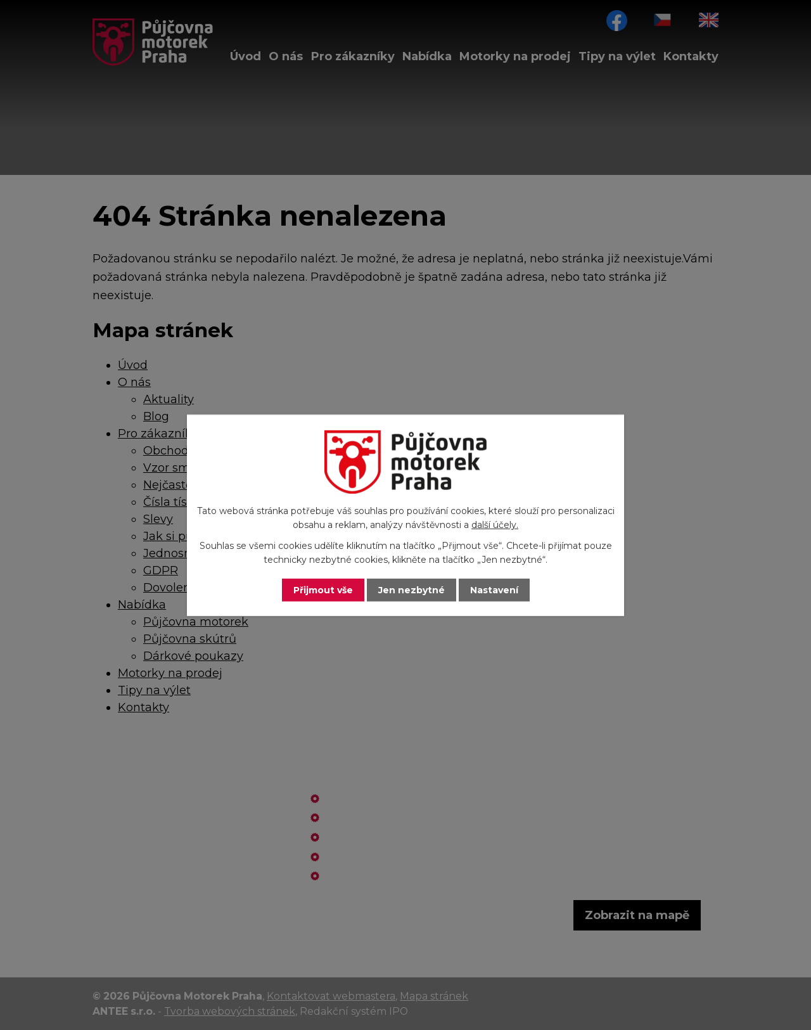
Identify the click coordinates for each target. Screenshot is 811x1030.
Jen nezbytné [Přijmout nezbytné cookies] (411, 589)
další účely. (494, 525)
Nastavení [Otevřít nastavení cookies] (494, 589)
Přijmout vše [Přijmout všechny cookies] (323, 589)
